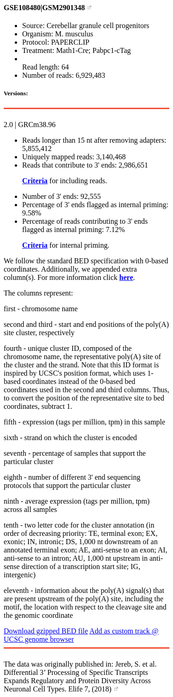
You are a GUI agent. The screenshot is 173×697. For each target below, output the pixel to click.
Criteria (35, 181)
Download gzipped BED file (46, 631)
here (126, 277)
